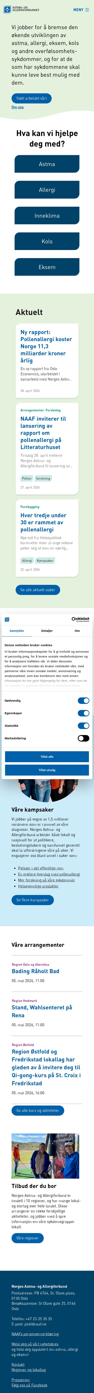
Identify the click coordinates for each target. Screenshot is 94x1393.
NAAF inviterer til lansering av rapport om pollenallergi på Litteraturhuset (43, 437)
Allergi (47, 194)
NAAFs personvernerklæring (35, 1349)
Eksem (47, 271)
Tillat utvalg (46, 770)
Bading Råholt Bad (35, 978)
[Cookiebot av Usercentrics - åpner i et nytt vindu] (71, 619)
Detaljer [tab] (47, 630)
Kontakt (18, 1379)
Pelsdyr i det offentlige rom (40, 874)
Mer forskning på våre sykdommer (46, 886)
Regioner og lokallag (29, 1385)
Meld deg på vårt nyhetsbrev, (35, 1359)
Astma (47, 168)
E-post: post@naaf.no (29, 1339)
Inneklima (47, 220)
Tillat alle (47, 756)
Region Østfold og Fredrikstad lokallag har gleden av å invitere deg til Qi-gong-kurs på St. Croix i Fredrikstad (46, 1074)
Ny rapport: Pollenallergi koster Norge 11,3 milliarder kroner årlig (46, 351)
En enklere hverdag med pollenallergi (49, 880)
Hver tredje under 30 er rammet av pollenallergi (43, 527)
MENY (78, 9)
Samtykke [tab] (17, 630)
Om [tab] (77, 630)
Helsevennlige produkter (38, 892)
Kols (47, 246)
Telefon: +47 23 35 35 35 (32, 1333)
